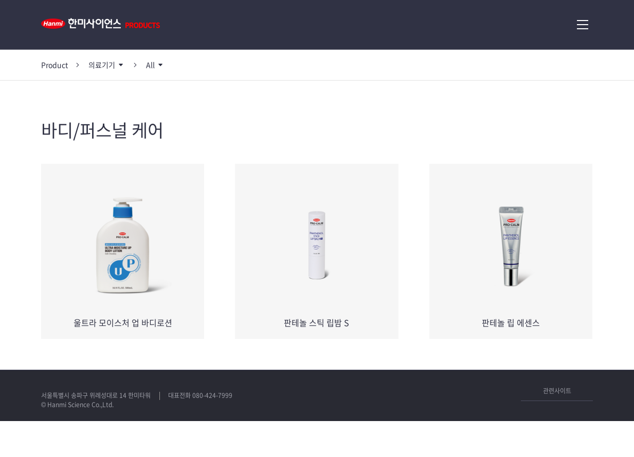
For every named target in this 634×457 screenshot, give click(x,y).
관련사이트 (557, 390)
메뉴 (582, 24)
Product (54, 65)
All (150, 65)
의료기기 (101, 65)
